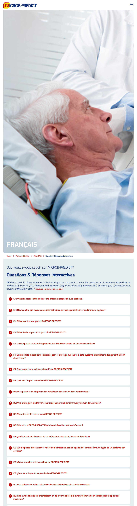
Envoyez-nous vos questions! (49, 289)
